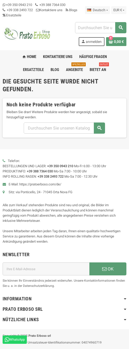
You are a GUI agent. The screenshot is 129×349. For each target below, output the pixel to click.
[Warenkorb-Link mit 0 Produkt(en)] (116, 41)
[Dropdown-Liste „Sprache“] (97, 10)
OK (108, 269)
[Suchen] (100, 27)
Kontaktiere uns (49, 10)
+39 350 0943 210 (19, 5)
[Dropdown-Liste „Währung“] (118, 10)
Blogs (71, 10)
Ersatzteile (12, 15)
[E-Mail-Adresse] (46, 268)
